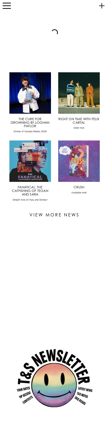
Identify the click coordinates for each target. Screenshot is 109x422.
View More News (54, 214)
